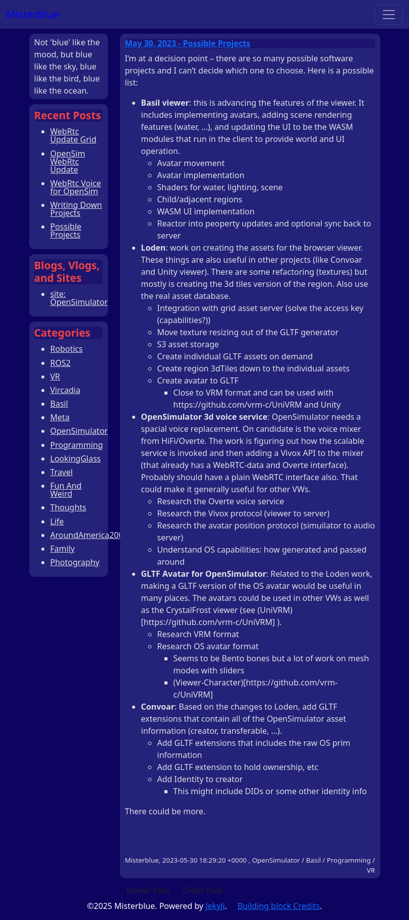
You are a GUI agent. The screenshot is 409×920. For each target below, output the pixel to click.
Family (62, 548)
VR (55, 376)
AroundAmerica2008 (89, 535)
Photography (75, 562)
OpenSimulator (79, 430)
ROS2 (60, 362)
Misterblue (32, 14)
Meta (60, 417)
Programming (76, 444)
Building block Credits (279, 905)
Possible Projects (66, 230)
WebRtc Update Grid (73, 135)
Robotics (66, 348)
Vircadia (65, 390)
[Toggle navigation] (389, 15)
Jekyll (214, 905)
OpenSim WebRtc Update (67, 161)
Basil (59, 403)
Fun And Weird (66, 489)
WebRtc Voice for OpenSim (75, 187)
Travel (61, 472)
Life (57, 521)
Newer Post (148, 890)
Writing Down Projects (76, 208)
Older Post (203, 890)
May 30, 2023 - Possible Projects (188, 43)
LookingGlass (75, 458)
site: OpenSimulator (79, 298)
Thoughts (68, 507)
